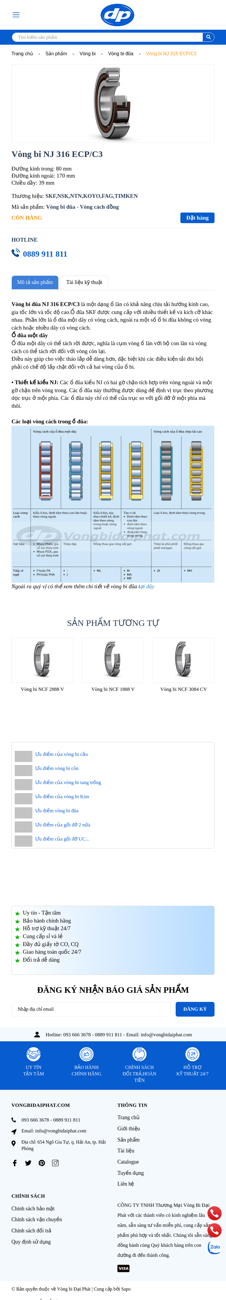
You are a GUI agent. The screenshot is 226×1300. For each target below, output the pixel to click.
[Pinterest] (42, 1162)
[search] (113, 37)
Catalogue (128, 1159)
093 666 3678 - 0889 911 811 (92, 1033)
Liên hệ (125, 1180)
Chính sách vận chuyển (36, 1215)
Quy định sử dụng (31, 1236)
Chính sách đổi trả (31, 1225)
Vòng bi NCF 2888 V (42, 688)
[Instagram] (55, 1162)
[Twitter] (28, 1162)
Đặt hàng (197, 218)
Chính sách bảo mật (33, 1204)
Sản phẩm (128, 1138)
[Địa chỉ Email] (91, 1008)
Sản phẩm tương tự (113, 622)
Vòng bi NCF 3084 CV (183, 688)
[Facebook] (14, 1162)
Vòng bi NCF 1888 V (112, 688)
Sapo (126, 1284)
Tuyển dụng (130, 1169)
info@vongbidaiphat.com (166, 1033)
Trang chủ (128, 1116)
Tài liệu (125, 1148)
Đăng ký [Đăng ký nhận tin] (195, 1008)
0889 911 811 (45, 253)
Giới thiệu (128, 1127)
